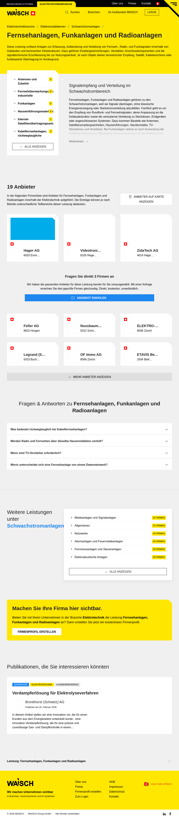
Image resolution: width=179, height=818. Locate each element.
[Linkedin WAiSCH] (164, 813)
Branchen (94, 12)
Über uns (117, 3)
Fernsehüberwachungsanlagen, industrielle (33, 93)
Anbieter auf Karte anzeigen (146, 199)
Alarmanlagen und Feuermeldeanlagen (118, 541)
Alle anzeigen (32, 146)
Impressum (116, 786)
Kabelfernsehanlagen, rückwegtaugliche (32, 133)
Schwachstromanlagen (35, 526)
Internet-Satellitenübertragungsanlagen (33, 121)
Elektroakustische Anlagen (118, 557)
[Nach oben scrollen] (169, 761)
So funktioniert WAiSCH (123, 12)
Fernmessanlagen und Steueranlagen (118, 549)
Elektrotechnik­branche (56, 4)
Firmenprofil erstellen (37, 631)
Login (152, 12)
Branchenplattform (20, 4)
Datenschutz (117, 791)
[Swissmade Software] (157, 784)
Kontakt (146, 3)
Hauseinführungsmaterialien (33, 111)
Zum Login (81, 796)
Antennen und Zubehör (32, 81)
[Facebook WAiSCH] (170, 813)
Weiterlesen (79, 141)
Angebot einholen (88, 298)
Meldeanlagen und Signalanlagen (118, 518)
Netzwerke (118, 533)
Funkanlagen (32, 103)
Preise (132, 3)
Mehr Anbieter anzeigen (89, 377)
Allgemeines (118, 526)
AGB (112, 781)
